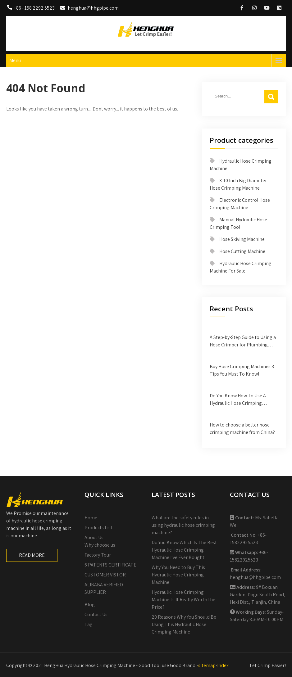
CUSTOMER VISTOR (105, 574)
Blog (89, 604)
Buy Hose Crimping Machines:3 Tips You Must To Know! (242, 370)
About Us (93, 537)
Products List (98, 527)
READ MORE (32, 555)
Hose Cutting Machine (242, 251)
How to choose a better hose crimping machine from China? (242, 429)
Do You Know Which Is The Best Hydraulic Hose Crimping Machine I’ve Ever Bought (184, 550)
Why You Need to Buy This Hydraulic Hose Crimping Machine (178, 574)
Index (223, 665)
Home (90, 517)
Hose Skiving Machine (242, 239)
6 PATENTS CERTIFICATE (110, 565)
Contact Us (95, 614)
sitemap (207, 665)
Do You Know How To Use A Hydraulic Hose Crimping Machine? (238, 399)
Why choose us (99, 545)
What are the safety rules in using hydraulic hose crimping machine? (183, 525)
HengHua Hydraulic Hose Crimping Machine (146, 42)
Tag (88, 624)
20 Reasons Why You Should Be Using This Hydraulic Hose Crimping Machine (184, 624)
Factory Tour (97, 555)
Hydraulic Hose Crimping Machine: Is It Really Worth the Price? (183, 599)
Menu (15, 60)
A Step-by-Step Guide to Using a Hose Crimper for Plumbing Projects (243, 341)
